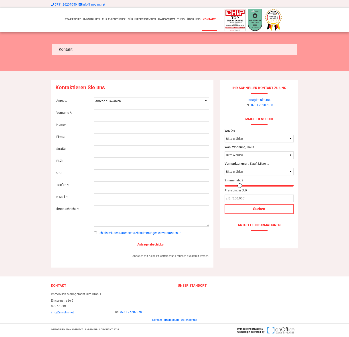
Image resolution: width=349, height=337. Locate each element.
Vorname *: (64, 112)
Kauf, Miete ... (247, 163)
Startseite (73, 19)
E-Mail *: (61, 197)
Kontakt (209, 19)
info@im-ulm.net (93, 4)
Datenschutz (189, 319)
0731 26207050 (66, 4)
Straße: (61, 148)
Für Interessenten (142, 19)
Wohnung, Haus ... (241, 147)
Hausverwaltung (171, 19)
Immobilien (91, 19)
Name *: (61, 124)
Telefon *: (62, 185)
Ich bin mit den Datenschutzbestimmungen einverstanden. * (140, 233)
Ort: (58, 173)
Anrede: (61, 100)
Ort (230, 130)
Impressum (171, 319)
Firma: (60, 136)
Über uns (194, 19)
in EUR (236, 190)
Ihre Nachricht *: (67, 209)
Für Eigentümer (114, 19)
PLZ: (59, 160)
